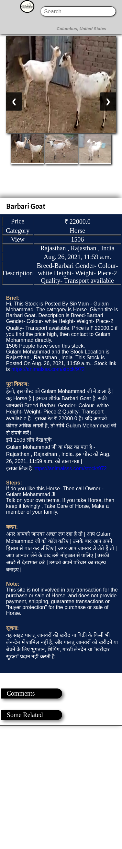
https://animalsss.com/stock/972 (48, 369)
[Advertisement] (60, 787)
